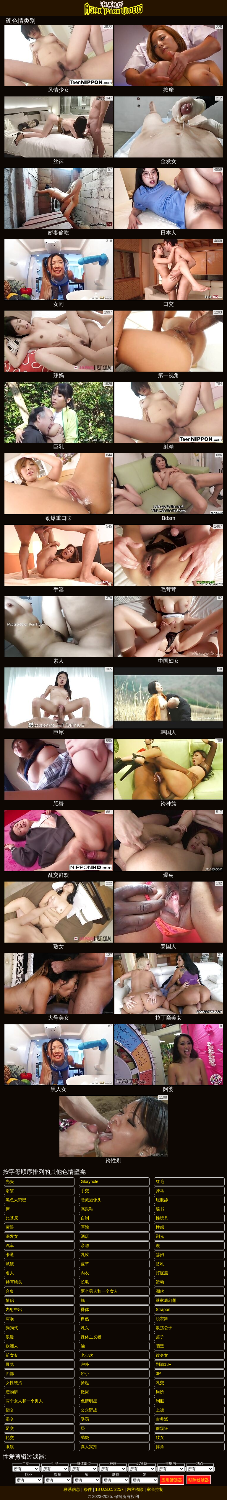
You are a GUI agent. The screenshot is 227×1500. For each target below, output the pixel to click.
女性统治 (14, 1382)
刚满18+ (163, 1364)
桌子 (160, 1337)
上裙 (160, 1410)
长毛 (85, 1282)
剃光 (160, 1236)
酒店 (85, 1236)
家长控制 (155, 1489)
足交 (10, 1428)
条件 (88, 1489)
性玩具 (162, 1218)
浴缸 (10, 1190)
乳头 (85, 1327)
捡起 (85, 1382)
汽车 (10, 1245)
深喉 (10, 1318)
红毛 (160, 1181)
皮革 (85, 1263)
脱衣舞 (162, 1318)
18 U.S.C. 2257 (109, 1489)
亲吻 (85, 1245)
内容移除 (135, 1489)
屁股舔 (162, 1199)
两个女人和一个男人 (24, 1401)
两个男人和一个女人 (99, 1291)
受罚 (85, 1419)
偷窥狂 (162, 1428)
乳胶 (85, 1254)
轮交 (10, 1437)
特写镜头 (14, 1282)
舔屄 (85, 1437)
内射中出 (14, 1309)
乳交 (160, 1382)
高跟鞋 (87, 1209)
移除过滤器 (198, 1480)
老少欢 (87, 1355)
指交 (10, 1410)
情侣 (10, 1300)
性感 (160, 1227)
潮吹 (160, 1291)
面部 (10, 1373)
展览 (10, 1364)
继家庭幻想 (166, 1300)
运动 (160, 1282)
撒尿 (85, 1391)
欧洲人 (12, 1346)
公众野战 (89, 1410)
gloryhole (89, 1181)
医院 (85, 1227)
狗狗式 (12, 1327)
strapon (163, 1309)
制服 (160, 1401)
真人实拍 (89, 1446)
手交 (85, 1190)
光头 (10, 1181)
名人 (10, 1273)
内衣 (85, 1273)
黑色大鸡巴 (16, 1199)
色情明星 (89, 1401)
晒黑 (160, 1346)
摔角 (160, 1446)
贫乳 (160, 1263)
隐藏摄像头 (91, 1199)
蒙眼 (10, 1227)
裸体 (85, 1309)
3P (158, 1373)
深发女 (12, 1236)
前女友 (12, 1355)
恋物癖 (12, 1391)
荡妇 (160, 1254)
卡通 (10, 1254)
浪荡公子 (164, 1327)
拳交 (10, 1419)
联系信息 (72, 1489)
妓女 (160, 1437)
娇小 (85, 1373)
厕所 (160, 1391)
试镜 (10, 1263)
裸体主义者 (91, 1337)
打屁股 (162, 1273)
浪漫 (10, 1337)
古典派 (162, 1419)
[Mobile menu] (5, 8)
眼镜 (10, 1446)
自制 (85, 1218)
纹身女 (162, 1355)
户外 (85, 1364)
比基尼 (12, 1218)
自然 (85, 1318)
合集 (10, 1291)
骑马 (160, 1190)
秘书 (160, 1209)
